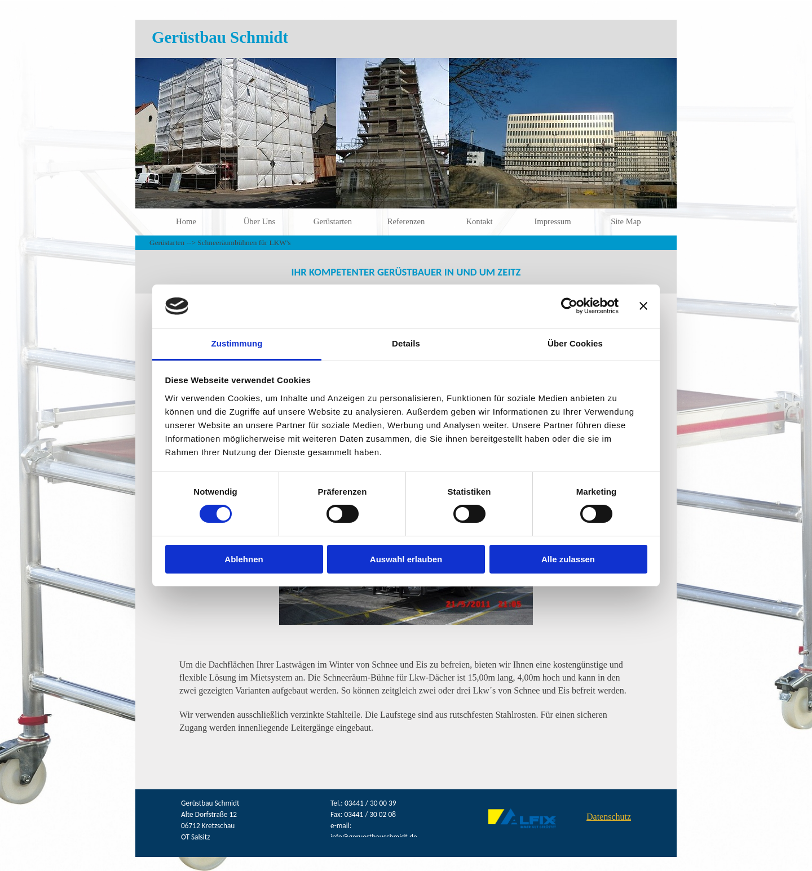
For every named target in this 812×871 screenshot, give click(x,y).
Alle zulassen (568, 559)
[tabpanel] (406, 272)
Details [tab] (406, 343)
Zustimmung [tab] (237, 343)
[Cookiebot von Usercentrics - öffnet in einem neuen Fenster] (569, 305)
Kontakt (479, 221)
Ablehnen (243, 559)
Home (186, 221)
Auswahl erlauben (406, 559)
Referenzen (406, 221)
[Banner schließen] (643, 306)
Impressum (552, 221)
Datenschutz (608, 816)
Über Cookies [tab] (575, 343)
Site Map (626, 221)
